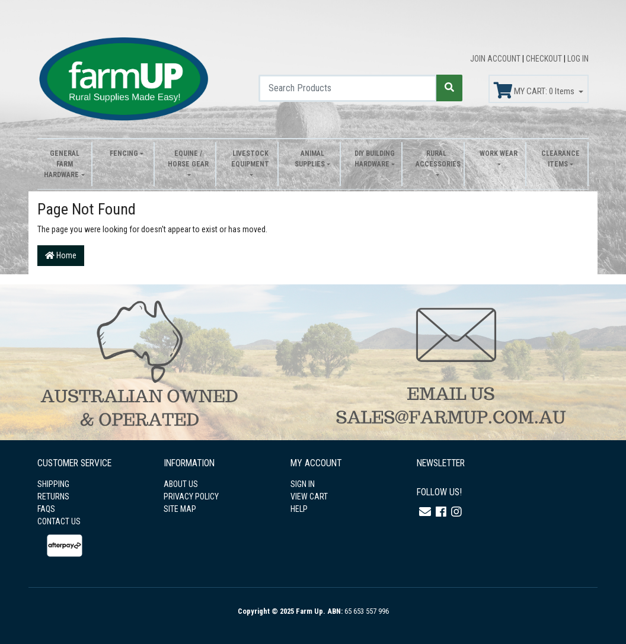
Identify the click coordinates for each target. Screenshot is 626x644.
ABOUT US (181, 484)
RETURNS (53, 496)
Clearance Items (560, 158)
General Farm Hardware (61, 164)
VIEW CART (309, 496)
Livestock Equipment (250, 158)
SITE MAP (180, 509)
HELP (299, 509)
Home (60, 255)
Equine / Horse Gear (188, 158)
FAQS (46, 509)
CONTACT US (59, 521)
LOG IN (578, 58)
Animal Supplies (310, 158)
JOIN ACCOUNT (496, 58)
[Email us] (425, 512)
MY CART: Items (535, 90)
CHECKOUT (545, 58)
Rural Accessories (437, 158)
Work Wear (499, 153)
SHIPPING (53, 484)
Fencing (124, 153)
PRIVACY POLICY (191, 496)
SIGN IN (302, 484)
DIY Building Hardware (374, 158)
